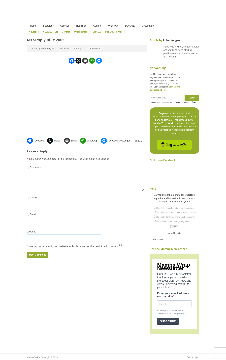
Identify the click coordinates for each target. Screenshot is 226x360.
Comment (34, 169)
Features (49, 26)
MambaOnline (33, 357)
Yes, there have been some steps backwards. (176, 212)
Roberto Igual (47, 48)
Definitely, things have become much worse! (175, 208)
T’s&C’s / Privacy (113, 32)
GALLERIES (94, 48)
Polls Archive (157, 239)
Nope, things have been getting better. (173, 221)
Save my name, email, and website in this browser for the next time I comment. (73, 246)
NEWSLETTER (50, 32)
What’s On (113, 25)
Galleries (64, 25)
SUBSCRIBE (168, 321)
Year (193, 102)
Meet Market (147, 25)
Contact (66, 32)
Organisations (81, 32)
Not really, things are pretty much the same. (175, 217)
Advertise (34, 32)
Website (31, 231)
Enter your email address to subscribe (173, 295)
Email (31, 216)
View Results (174, 233)
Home (33, 25)
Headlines (81, 25)
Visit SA (97, 32)
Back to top (192, 357)
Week (177, 102)
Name (32, 198)
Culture (97, 25)
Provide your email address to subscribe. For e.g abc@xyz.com (171, 312)
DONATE (130, 25)
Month (185, 102)
